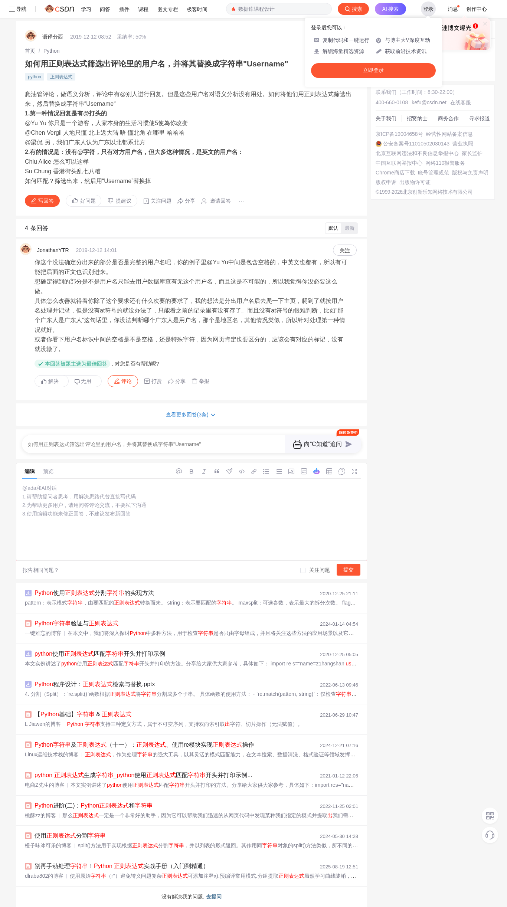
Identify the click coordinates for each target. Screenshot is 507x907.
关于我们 (386, 118)
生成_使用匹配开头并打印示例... (143, 775)
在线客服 (460, 102)
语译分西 (52, 37)
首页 (30, 51)
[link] (30, 51)
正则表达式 (61, 76)
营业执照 (462, 144)
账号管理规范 (433, 173)
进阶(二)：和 (94, 805)
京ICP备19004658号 (399, 134)
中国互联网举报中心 (399, 163)
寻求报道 (479, 118)
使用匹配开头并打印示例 (100, 654)
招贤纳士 (417, 118)
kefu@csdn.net (429, 102)
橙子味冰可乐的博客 (48, 845)
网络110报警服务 (445, 163)
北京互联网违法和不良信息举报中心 (417, 153)
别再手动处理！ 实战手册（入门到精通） (122, 866)
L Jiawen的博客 (43, 724)
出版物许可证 (415, 182)
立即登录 (373, 70)
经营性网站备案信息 (449, 134)
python (34, 76)
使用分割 (70, 835)
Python (51, 51)
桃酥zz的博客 (40, 815)
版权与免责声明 (470, 173)
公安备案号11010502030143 (416, 144)
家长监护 (472, 153)
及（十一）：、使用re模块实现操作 (144, 744)
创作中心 (476, 9)
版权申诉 (386, 182)
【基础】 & (83, 714)
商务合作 (448, 118)
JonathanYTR (53, 250)
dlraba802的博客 (44, 876)
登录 (428, 9)
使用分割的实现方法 (94, 593)
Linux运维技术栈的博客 (52, 754)
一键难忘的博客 (43, 633)
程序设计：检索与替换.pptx (95, 684)
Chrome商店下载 (395, 173)
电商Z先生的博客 (45, 785)
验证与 (76, 623)
